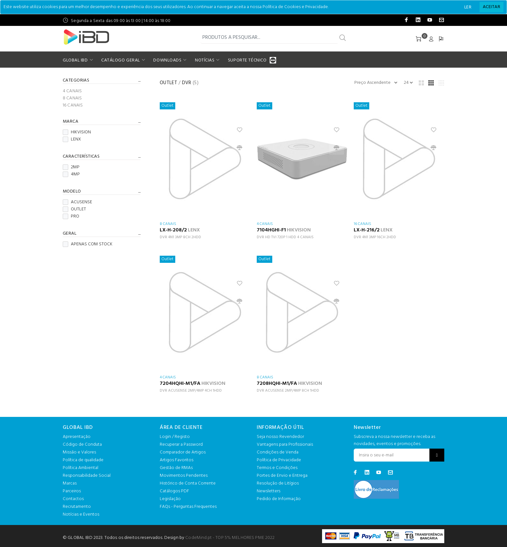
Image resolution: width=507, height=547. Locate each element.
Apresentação (77, 437)
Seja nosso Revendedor (280, 437)
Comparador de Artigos (183, 452)
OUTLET (74, 209)
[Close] (491, 7)
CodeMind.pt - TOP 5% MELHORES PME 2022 (230, 537)
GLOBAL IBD (75, 60)
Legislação (170, 499)
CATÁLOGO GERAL (120, 60)
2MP (71, 167)
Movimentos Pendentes (184, 475)
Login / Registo (175, 437)
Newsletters (268, 491)
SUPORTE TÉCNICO (248, 60)
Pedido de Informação (279, 499)
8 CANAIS (72, 98)
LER (467, 7)
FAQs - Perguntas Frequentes (188, 506)
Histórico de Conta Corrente (188, 483)
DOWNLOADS (167, 60)
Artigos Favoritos (176, 460)
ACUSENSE (77, 202)
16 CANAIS (73, 105)
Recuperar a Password (181, 444)
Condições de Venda (277, 452)
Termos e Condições (277, 468)
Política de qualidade (83, 460)
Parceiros (72, 491)
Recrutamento (77, 506)
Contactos (73, 499)
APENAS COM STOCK (88, 244)
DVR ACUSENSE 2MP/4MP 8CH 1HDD (288, 390)
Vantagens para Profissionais (285, 444)
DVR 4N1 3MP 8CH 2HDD (180, 237)
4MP (71, 174)
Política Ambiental (80, 468)
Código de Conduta (82, 444)
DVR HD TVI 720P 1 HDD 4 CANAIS (285, 237)
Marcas (70, 483)
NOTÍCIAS (204, 60)
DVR (186, 83)
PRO (71, 216)
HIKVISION (77, 132)
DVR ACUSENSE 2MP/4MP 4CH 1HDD (191, 390)
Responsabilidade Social (87, 475)
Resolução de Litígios (278, 483)
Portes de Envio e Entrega (282, 475)
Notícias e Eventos (81, 514)
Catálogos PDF (174, 491)
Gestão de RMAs (176, 468)
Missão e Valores (79, 452)
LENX (72, 139)
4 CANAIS (72, 91)
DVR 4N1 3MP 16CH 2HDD (375, 237)
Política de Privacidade (279, 460)
